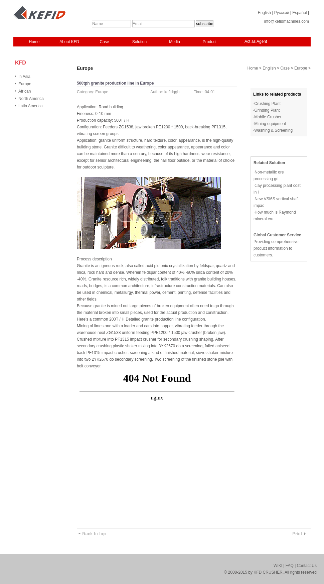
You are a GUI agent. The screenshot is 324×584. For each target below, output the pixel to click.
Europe (24, 84)
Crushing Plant (267, 103)
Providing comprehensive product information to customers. (276, 248)
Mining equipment (270, 123)
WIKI (278, 565)
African (24, 91)
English (264, 12)
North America (31, 98)
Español (299, 12)
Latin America (30, 106)
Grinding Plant (267, 110)
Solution (139, 41)
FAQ (290, 565)
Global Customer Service (277, 235)
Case (104, 41)
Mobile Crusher (267, 117)
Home (34, 41)
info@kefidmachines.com (286, 21)
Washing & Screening (273, 130)
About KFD (69, 41)
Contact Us (307, 565)
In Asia (24, 76)
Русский (281, 12)
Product (209, 41)
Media (174, 41)
